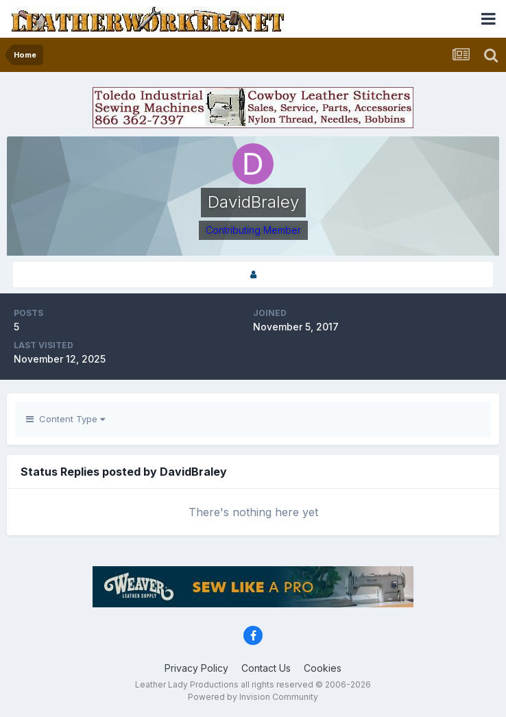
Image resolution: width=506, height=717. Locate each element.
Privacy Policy (196, 668)
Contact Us (266, 668)
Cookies (322, 668)
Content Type (65, 418)
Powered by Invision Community (253, 697)
